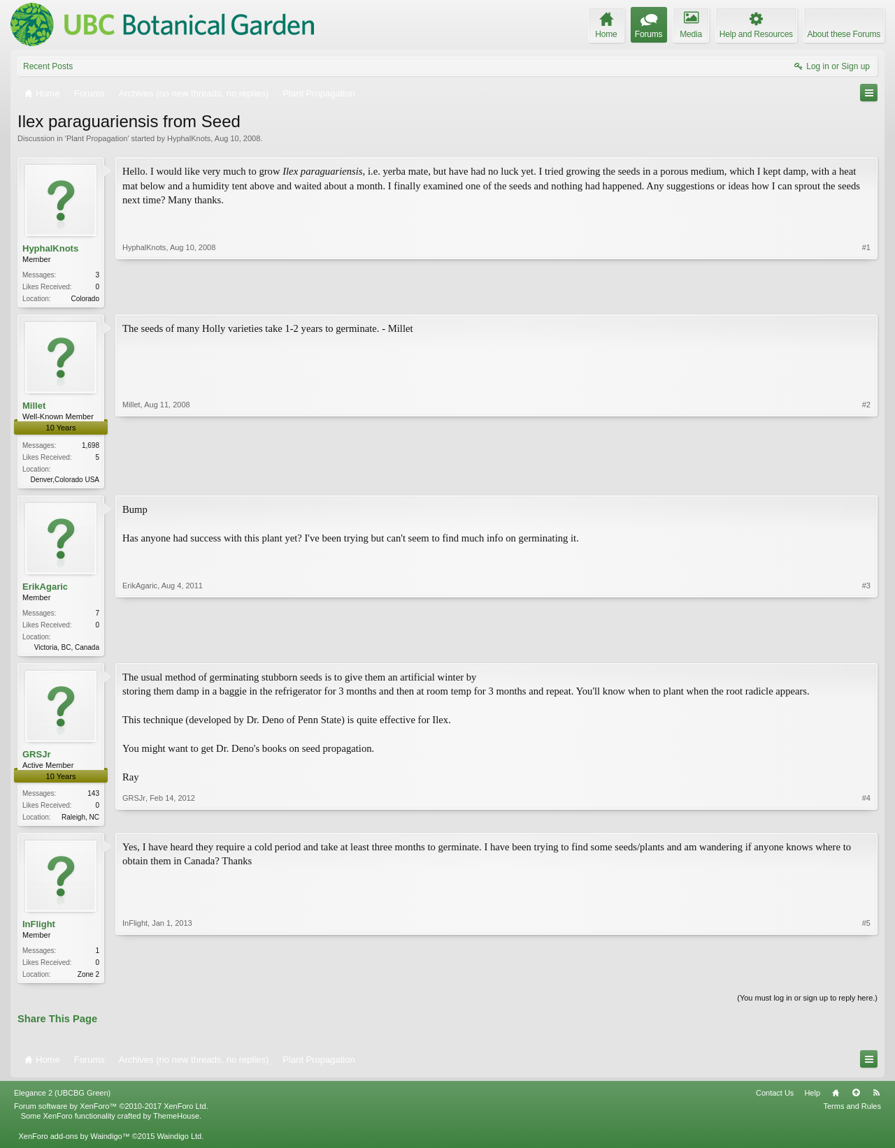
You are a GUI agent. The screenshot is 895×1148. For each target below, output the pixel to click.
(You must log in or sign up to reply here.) (807, 1005)
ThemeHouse (176, 1123)
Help (812, 1100)
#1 (866, 297)
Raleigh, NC (80, 821)
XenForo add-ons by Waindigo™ (73, 1142)
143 (93, 797)
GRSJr (36, 758)
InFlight (38, 929)
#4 (866, 819)
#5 (866, 978)
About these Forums (844, 34)
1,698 (90, 447)
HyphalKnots (188, 138)
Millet (33, 407)
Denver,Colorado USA (65, 481)
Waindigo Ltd (179, 1142)
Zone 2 (88, 980)
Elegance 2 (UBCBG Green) (62, 1100)
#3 (866, 648)
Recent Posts (48, 66)
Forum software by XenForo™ (111, 1113)
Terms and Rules (852, 1113)
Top (856, 1100)
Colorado (85, 299)
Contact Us (775, 1100)
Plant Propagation (96, 138)
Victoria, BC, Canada (66, 650)
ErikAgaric (45, 588)
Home (835, 1100)
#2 (866, 478)
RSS (876, 1100)
